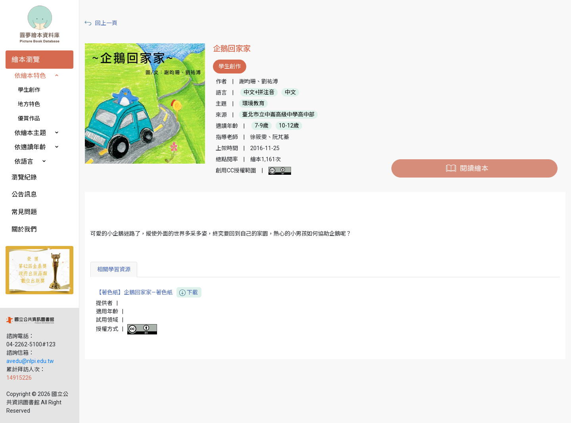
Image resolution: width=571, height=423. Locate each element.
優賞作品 (29, 118)
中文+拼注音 (258, 92)
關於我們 (24, 229)
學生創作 (29, 90)
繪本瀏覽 (25, 60)
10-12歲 (289, 126)
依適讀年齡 (30, 147)
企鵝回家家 (232, 48)
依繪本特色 (30, 75)
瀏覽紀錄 (24, 177)
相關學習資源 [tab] (113, 269)
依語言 (23, 161)
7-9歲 (261, 126)
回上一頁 (106, 23)
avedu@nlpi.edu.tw (30, 361)
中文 (290, 92)
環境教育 (253, 103)
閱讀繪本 (474, 168)
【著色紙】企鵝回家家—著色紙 (148, 292)
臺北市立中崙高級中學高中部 (278, 115)
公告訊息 (24, 194)
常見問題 (24, 212)
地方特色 (29, 104)
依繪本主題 (30, 133)
